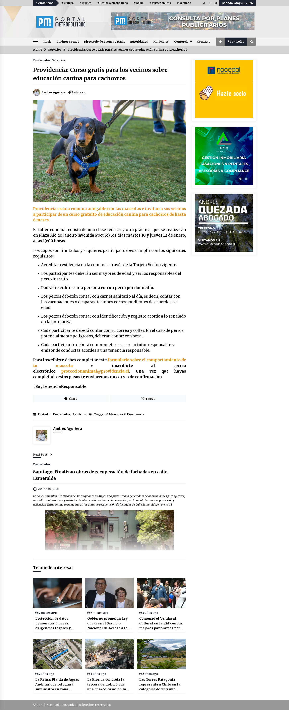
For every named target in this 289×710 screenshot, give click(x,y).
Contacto (203, 41)
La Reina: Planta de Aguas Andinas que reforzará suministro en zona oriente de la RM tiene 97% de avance (57, 684)
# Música (85, 2)
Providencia (135, 414)
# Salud (138, 2)
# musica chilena (160, 2)
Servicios (58, 60)
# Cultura (67, 2)
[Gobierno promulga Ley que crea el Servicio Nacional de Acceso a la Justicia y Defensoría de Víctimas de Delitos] (109, 593)
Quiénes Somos (67, 41)
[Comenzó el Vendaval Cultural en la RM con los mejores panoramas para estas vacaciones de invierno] (161, 593)
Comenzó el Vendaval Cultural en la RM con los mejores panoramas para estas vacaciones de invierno (160, 623)
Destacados (41, 60)
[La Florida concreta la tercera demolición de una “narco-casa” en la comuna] (109, 654)
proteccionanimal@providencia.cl (95, 371)
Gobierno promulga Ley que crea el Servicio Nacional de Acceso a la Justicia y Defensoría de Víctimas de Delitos (107, 623)
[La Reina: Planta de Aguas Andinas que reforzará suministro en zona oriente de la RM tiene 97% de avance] (57, 654)
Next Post (42, 454)
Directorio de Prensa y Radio (104, 41)
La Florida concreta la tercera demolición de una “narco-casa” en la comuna (106, 684)
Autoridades (139, 41)
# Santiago (184, 2)
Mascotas (116, 414)
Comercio (181, 41)
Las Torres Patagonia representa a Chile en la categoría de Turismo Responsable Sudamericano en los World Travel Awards (159, 684)
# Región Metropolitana (112, 2)
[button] (220, 42)
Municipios (161, 41)
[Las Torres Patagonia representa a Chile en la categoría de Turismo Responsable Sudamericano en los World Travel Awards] (161, 654)
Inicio (47, 41)
